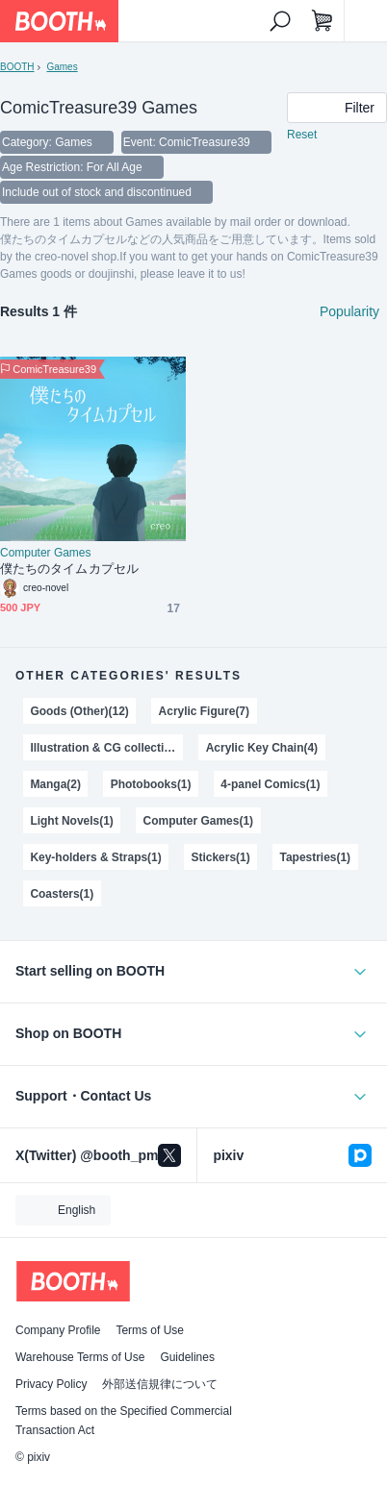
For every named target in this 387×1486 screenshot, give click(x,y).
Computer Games (45, 552)
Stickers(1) (221, 857)
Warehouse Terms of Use (79, 1357)
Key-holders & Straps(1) (95, 857)
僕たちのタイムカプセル (69, 568)
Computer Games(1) (198, 821)
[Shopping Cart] (322, 21)
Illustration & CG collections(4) (106, 748)
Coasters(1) (61, 894)
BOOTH (17, 67)
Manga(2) (55, 784)
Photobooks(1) (151, 784)
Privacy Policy (51, 1384)
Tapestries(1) (315, 857)
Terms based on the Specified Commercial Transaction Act (123, 1420)
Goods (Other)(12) (79, 711)
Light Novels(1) (71, 821)
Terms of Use (150, 1330)
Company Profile (57, 1330)
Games (61, 67)
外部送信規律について (160, 1384)
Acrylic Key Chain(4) (262, 748)
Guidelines (187, 1357)
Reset (302, 134)
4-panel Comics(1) (270, 784)
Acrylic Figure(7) (204, 711)
